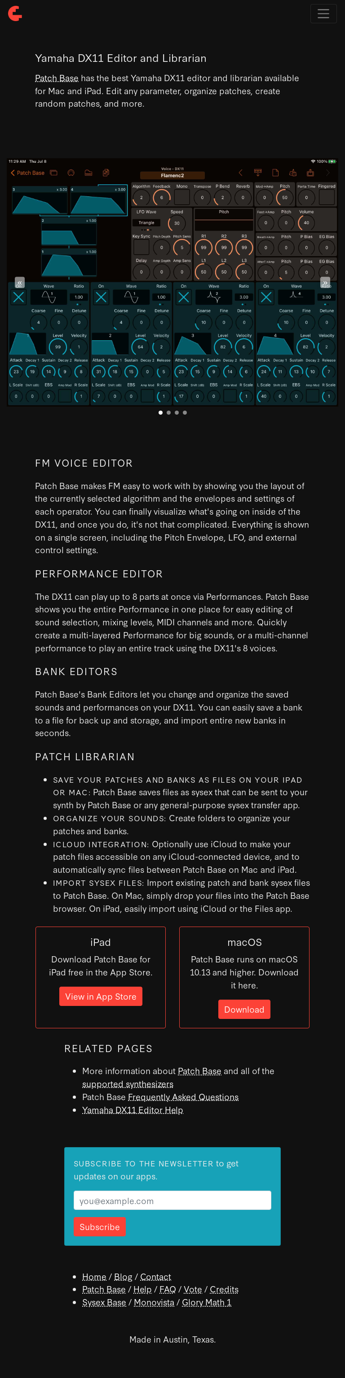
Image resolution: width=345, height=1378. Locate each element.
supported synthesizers (127, 1083)
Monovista (154, 1302)
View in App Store (101, 996)
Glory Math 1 (206, 1302)
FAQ (167, 1289)
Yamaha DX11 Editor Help (132, 1109)
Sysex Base (104, 1302)
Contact (155, 1276)
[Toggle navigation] (323, 13)
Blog (123, 1276)
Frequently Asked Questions (183, 1096)
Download (244, 1009)
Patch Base (57, 77)
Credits (224, 1289)
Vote (193, 1289)
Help (142, 1289)
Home (94, 1276)
